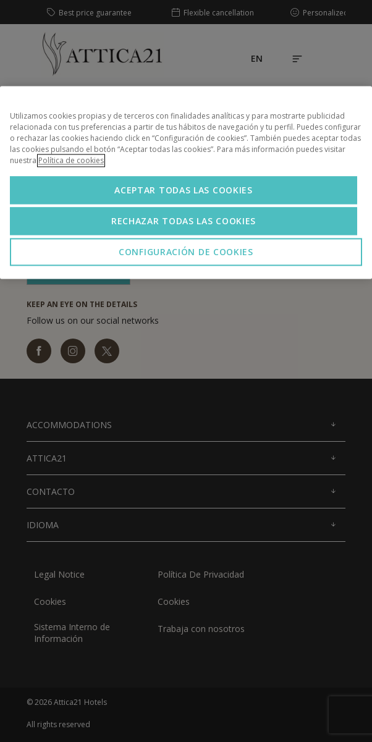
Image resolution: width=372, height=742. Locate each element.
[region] (186, 182)
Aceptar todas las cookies (183, 190)
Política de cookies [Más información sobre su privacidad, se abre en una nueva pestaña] (71, 161)
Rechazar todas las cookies (183, 221)
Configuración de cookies (186, 252)
